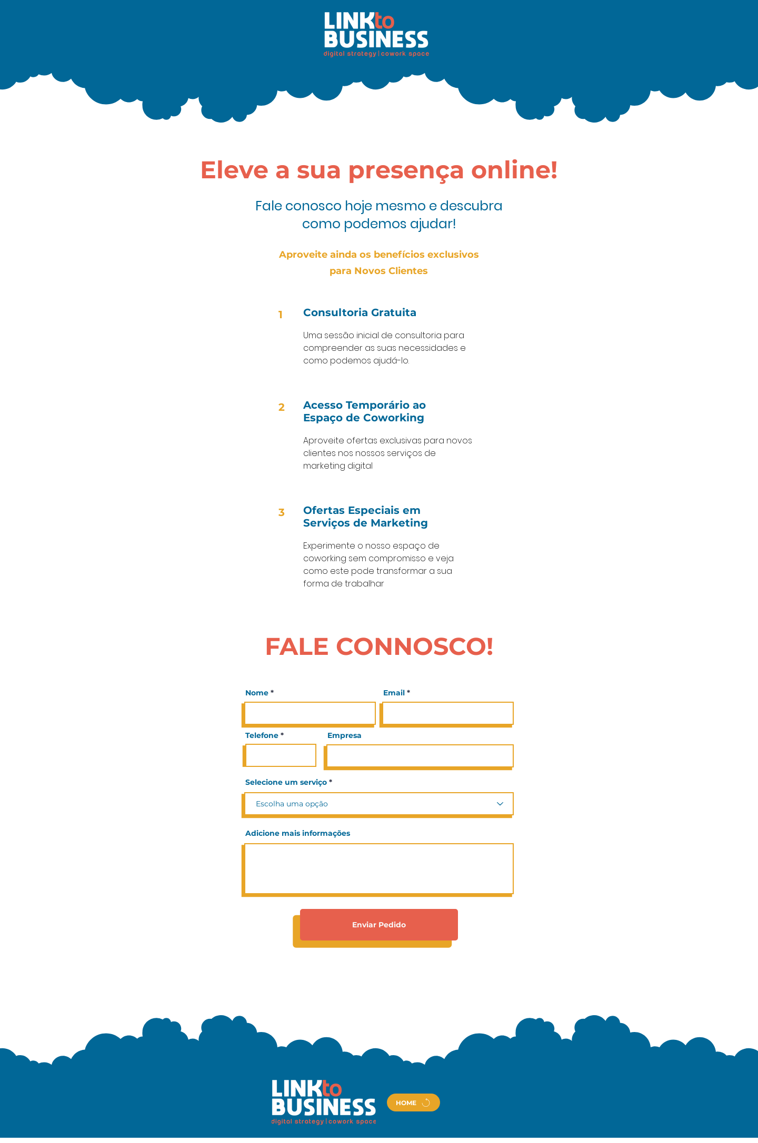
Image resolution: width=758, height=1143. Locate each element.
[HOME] (413, 1102)
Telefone (261, 735)
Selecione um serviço (286, 782)
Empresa (344, 735)
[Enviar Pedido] (379, 924)
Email (394, 692)
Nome (256, 692)
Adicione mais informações (297, 833)
